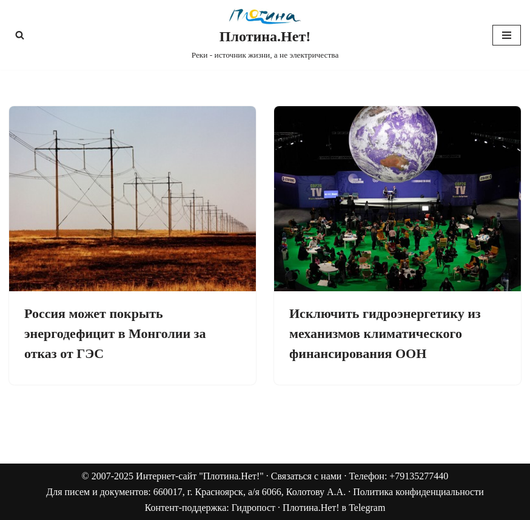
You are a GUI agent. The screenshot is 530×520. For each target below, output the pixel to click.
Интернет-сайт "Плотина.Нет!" (200, 476)
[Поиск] (19, 34)
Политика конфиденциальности (418, 492)
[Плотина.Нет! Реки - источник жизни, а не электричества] (265, 34)
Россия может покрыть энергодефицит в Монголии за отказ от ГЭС (115, 333)
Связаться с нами (306, 476)
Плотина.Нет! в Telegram (334, 507)
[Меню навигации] (506, 35)
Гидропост (253, 507)
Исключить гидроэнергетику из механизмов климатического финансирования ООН (385, 333)
